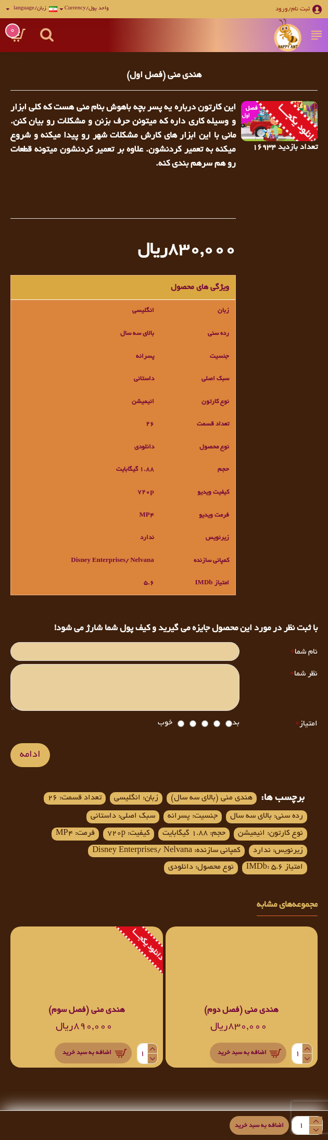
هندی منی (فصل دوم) (241, 1036)
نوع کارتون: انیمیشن (267, 838)
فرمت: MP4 (281, 856)
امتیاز (308, 727)
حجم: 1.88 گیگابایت (182, 838)
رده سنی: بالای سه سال (262, 820)
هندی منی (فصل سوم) (86, 1036)
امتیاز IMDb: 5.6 (97, 875)
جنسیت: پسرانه (182, 820)
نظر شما (306, 676)
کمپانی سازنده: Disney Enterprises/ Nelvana (222, 875)
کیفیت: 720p (109, 838)
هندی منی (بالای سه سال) (209, 801)
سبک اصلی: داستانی (106, 820)
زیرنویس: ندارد (219, 856)
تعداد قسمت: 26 (60, 801)
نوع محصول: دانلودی (267, 893)
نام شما (306, 652)
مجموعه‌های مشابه (287, 931)
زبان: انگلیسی (127, 801)
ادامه (30, 758)
